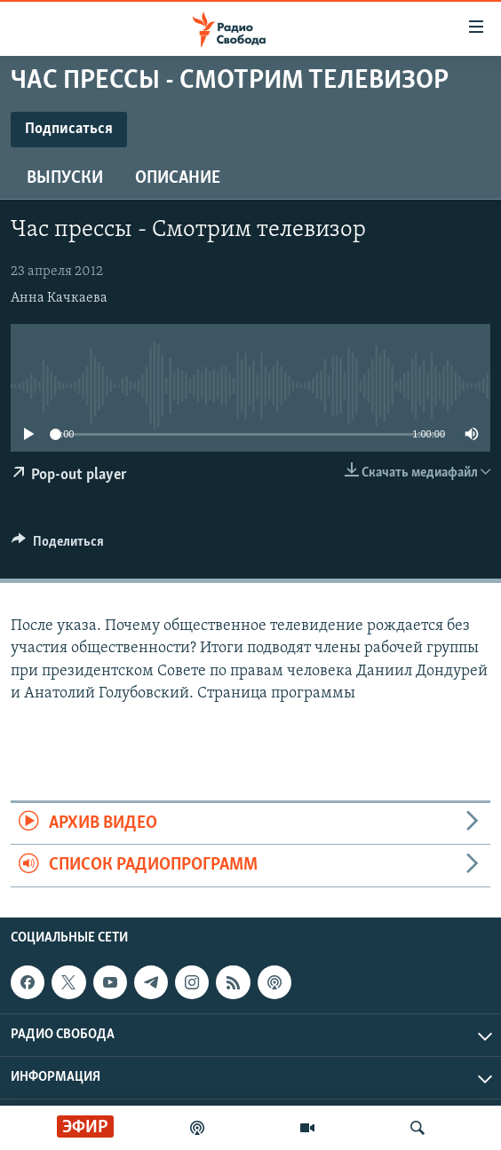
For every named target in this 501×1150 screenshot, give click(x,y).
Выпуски (65, 178)
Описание (177, 178)
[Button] (58, 546)
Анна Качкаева (59, 298)
